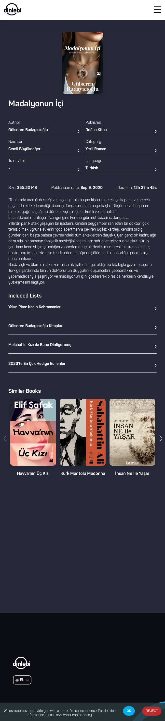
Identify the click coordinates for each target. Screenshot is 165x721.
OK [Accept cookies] (129, 711)
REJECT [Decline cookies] (152, 711)
